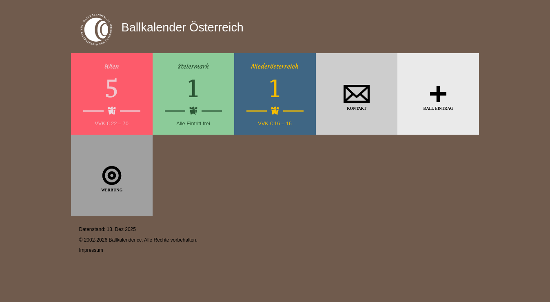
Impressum (91, 250)
